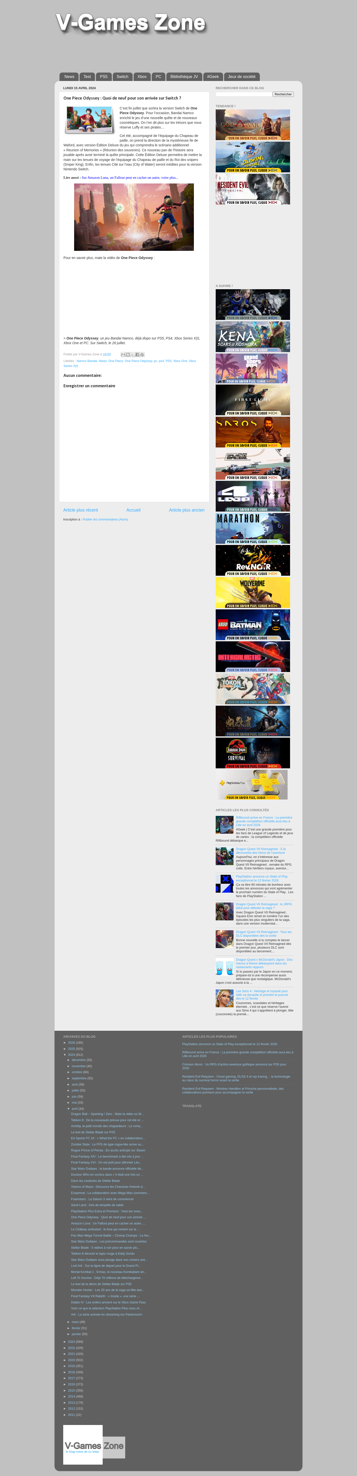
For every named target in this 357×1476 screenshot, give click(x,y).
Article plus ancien (187, 510)
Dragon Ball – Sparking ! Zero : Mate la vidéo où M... (107, 1114)
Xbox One (180, 361)
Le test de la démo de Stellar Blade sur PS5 (101, 1284)
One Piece (115, 361)
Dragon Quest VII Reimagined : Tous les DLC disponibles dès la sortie (264, 933)
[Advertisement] (150, 52)
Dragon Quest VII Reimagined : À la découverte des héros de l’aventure (261, 851)
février (77, 1328)
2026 (72, 1042)
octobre (77, 1072)
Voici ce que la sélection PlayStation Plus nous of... (106, 1308)
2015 (72, 1390)
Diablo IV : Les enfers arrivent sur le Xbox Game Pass (108, 1302)
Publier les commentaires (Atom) (105, 519)
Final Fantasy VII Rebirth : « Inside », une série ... (105, 1296)
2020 (72, 1360)
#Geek (213, 77)
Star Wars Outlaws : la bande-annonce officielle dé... (107, 1168)
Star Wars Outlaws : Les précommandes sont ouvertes (109, 1241)
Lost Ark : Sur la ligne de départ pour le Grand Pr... (106, 1266)
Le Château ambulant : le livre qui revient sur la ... (105, 1229)
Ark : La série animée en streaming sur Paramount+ (107, 1314)
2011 (72, 1415)
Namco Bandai (87, 361)
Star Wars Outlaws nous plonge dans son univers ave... (109, 1260)
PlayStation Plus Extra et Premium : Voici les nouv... (107, 1211)
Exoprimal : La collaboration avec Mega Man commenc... (110, 1193)
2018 (72, 1372)
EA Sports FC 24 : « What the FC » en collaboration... (108, 1138)
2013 (72, 1402)
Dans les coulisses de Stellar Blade (95, 1181)
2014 (72, 1396)
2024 (72, 1055)
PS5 (103, 77)
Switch (122, 77)
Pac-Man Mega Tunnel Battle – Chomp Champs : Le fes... (111, 1235)
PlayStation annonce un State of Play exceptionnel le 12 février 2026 (262, 878)
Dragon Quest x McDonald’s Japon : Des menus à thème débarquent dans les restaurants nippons (264, 963)
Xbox (142, 77)
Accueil (133, 510)
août (75, 1084)
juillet (76, 1090)
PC (158, 77)
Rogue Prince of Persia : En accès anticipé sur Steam (108, 1150)
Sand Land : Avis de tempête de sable (97, 1205)
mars (76, 1322)
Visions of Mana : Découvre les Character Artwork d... (108, 1187)
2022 (72, 1348)
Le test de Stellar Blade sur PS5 (93, 1132)
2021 (72, 1354)
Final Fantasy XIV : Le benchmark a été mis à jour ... (107, 1156)
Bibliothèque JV (184, 77)
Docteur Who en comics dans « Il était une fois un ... (107, 1174)
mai (75, 1102)
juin (75, 1096)
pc (155, 361)
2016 (72, 1384)
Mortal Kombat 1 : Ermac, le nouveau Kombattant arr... (109, 1272)
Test (87, 77)
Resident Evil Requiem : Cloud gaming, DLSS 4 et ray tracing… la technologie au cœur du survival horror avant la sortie (236, 1078)
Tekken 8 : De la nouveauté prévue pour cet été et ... (107, 1120)
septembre (80, 1078)
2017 (72, 1378)
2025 (72, 1049)
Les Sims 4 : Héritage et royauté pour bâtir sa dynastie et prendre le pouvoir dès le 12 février (262, 994)
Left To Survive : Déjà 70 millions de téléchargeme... (107, 1278)
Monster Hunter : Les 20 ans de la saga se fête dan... (108, 1290)
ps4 (161, 361)
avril (75, 1109)
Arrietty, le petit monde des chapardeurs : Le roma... (107, 1126)
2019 (72, 1366)
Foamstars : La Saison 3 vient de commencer (102, 1199)
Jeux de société (242, 77)
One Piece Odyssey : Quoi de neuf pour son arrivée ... (108, 1217)
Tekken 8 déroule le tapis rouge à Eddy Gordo (102, 1253)
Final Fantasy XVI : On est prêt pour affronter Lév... (106, 1162)
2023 (72, 1342)
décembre (79, 1060)
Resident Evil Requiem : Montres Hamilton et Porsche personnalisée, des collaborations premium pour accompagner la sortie (233, 1090)
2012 (72, 1408)
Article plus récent (80, 510)
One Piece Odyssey (138, 361)
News (69, 77)
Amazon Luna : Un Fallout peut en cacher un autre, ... (108, 1223)
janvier (77, 1334)
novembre (79, 1066)
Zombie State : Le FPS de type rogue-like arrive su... (107, 1144)
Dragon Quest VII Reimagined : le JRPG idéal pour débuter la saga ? (264, 906)
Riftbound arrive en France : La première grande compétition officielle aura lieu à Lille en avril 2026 (264, 821)
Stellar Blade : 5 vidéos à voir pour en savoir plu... (105, 1247)
